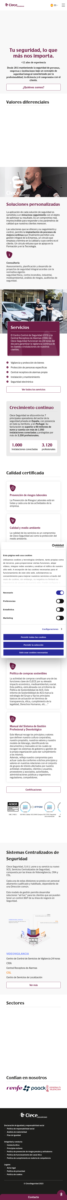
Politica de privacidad (16, 1171)
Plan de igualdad (14, 1135)
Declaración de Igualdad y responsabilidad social (24, 1125)
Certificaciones (33, 789)
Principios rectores (14, 1148)
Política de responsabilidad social (20, 1128)
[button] (54, 5)
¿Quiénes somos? (33, 87)
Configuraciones (50, 629)
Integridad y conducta (13, 1141)
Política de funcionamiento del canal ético (24, 1154)
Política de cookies (14, 1174)
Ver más (33, 985)
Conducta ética (13, 1145)
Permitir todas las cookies (33, 637)
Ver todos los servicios (33, 389)
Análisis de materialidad (17, 1132)
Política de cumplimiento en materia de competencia (29, 1158)
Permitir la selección (33, 645)
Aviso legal (11, 1168)
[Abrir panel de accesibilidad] (61, 1194)
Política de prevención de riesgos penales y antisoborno (29, 1151)
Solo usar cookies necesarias (33, 652)
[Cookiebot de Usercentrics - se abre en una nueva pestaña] (52, 546)
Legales (7, 1164)
